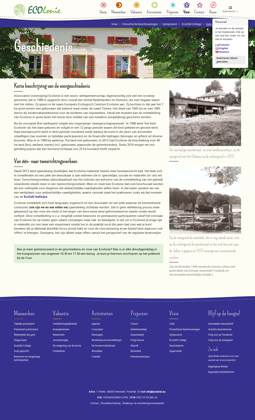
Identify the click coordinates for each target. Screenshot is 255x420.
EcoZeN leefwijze (35, 197)
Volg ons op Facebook (220, 334)
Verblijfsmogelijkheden (65, 323)
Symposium (175, 334)
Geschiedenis (176, 345)
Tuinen (134, 323)
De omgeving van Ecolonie (67, 345)
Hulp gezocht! (21, 351)
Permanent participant (26, 329)
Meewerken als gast (24, 334)
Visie (173, 313)
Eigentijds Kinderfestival (221, 372)
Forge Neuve (137, 340)
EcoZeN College (22, 345)
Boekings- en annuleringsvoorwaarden (143, 403)
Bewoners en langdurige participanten (27, 358)
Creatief (96, 356)
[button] (230, 9)
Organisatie (175, 351)
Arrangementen (61, 329)
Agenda (96, 323)
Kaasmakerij (137, 334)
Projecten (139, 313)
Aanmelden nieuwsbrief (220, 323)
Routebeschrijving (111, 403)
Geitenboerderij (138, 329)
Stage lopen (20, 340)
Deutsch (222, 52)
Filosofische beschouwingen (184, 329)
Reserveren (59, 334)
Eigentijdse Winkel (218, 366)
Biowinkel (135, 351)
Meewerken (24, 313)
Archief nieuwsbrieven (220, 329)
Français (222, 44)
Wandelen (97, 351)
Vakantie (61, 313)
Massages (97, 334)
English (221, 48)
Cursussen (97, 329)
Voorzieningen (60, 340)
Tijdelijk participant (24, 323)
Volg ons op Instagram (220, 340)
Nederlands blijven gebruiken (227, 60)
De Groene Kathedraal (103, 345)
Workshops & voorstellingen (107, 340)
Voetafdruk (59, 351)
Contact (94, 403)
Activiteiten (102, 313)
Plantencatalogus (140, 356)
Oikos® (134, 345)
